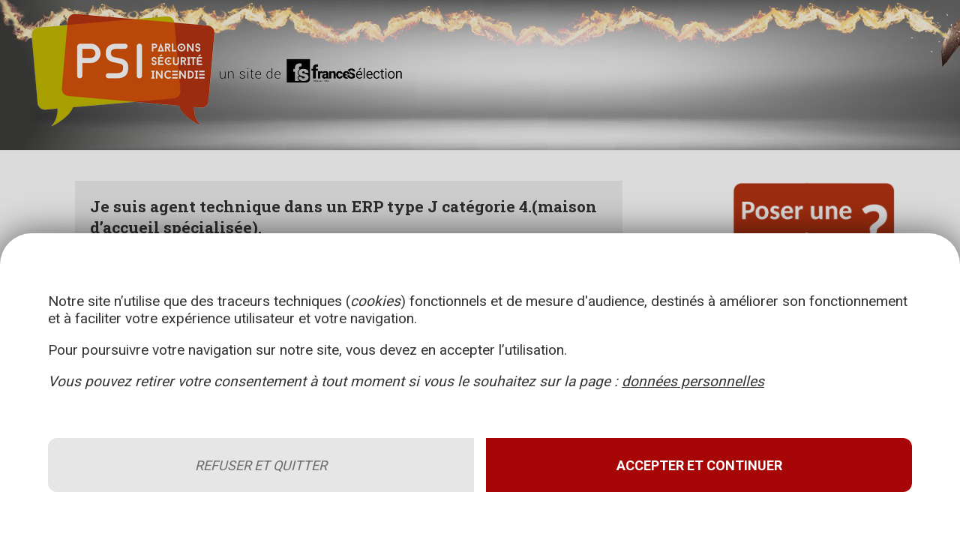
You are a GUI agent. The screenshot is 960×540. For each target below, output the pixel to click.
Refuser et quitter (261, 465)
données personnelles (693, 381)
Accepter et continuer (699, 465)
